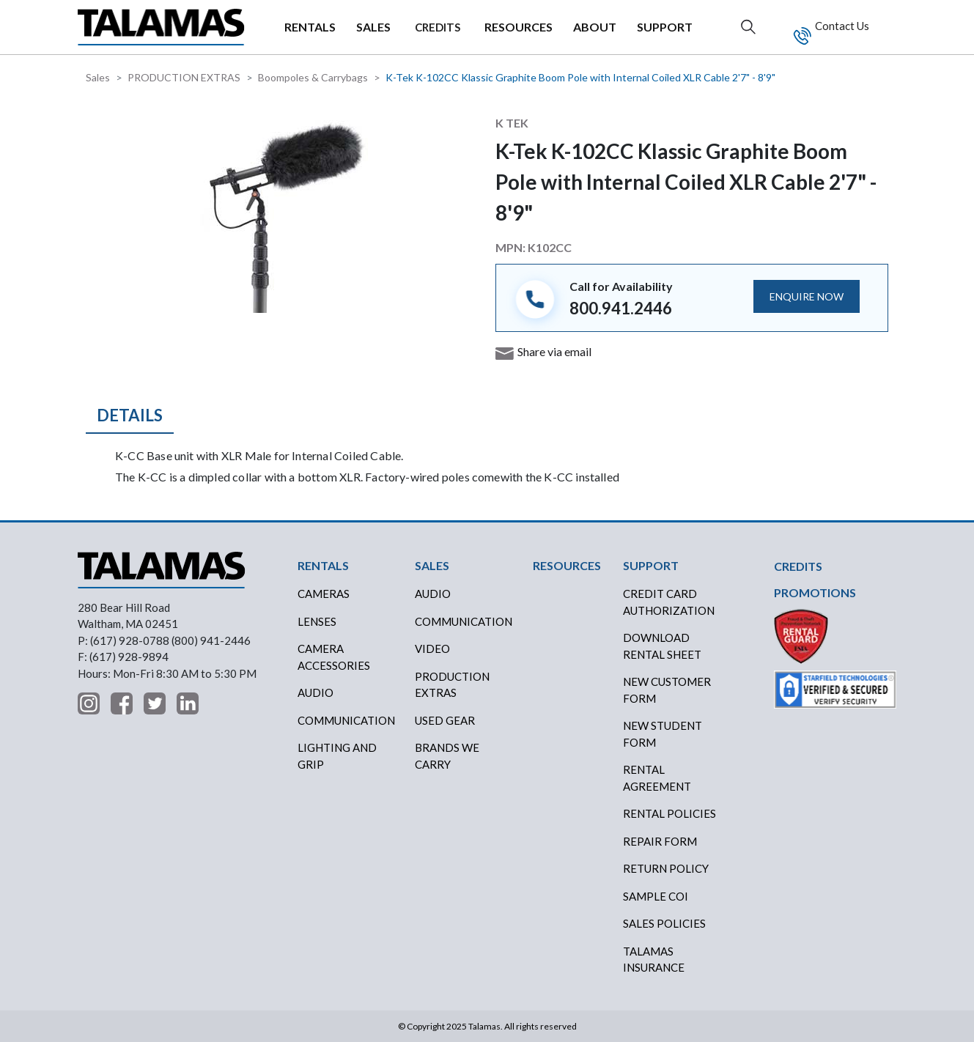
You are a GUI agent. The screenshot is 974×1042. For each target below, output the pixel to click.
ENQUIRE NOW (807, 296)
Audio (315, 692)
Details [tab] (130, 415)
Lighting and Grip (337, 756)
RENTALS (310, 27)
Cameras (324, 593)
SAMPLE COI (655, 896)
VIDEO (432, 648)
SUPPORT (665, 27)
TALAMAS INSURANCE (654, 960)
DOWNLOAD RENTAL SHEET (662, 646)
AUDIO (433, 593)
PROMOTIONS (815, 592)
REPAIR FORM (660, 841)
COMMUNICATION (463, 621)
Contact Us (841, 25)
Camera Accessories (334, 657)
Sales (98, 77)
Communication (346, 720)
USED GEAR (445, 720)
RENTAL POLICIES (669, 813)
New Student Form (662, 734)
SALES (373, 27)
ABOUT (594, 27)
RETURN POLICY (666, 868)
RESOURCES (518, 27)
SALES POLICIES (664, 923)
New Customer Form (667, 690)
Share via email (554, 351)
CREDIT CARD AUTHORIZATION (669, 602)
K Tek (511, 123)
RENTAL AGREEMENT (657, 778)
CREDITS (437, 27)
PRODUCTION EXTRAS (184, 77)
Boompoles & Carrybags (313, 77)
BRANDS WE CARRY (447, 756)
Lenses (317, 621)
